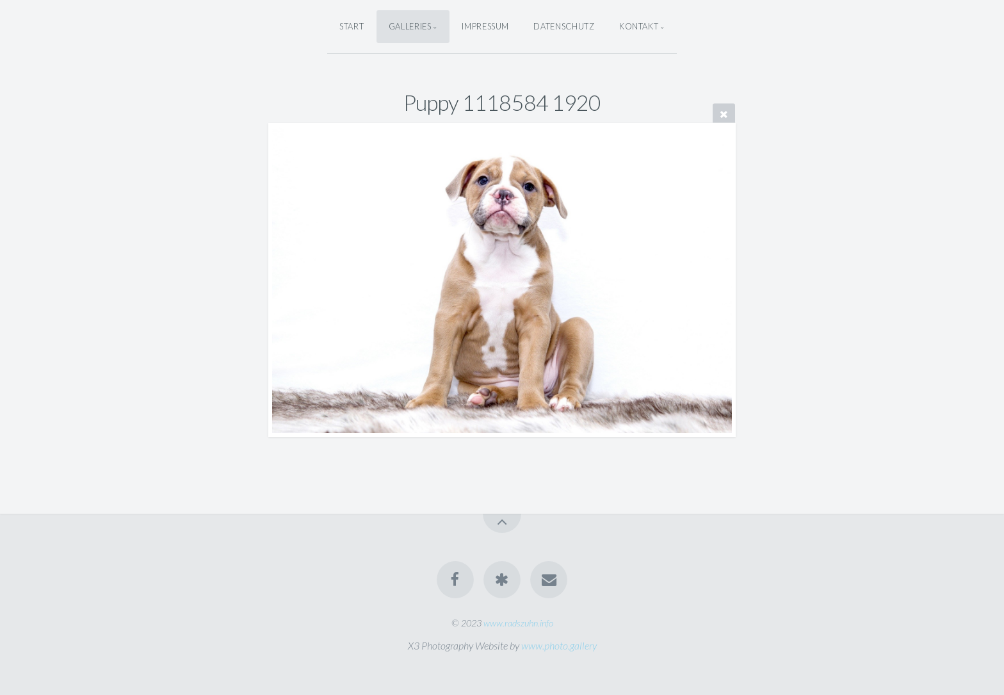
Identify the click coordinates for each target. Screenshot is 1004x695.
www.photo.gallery (559, 645)
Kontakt (638, 26)
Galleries (410, 26)
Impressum (485, 26)
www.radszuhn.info (518, 622)
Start (351, 26)
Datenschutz (563, 26)
